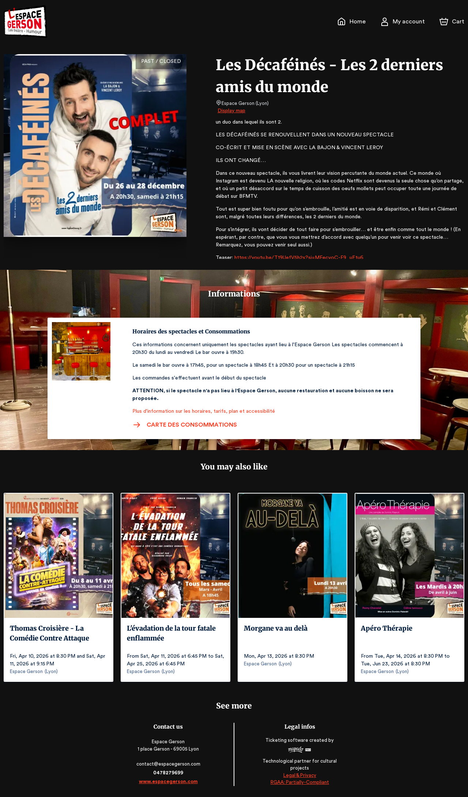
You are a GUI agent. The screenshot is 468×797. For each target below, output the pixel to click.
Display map (232, 111)
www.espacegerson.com (169, 781)
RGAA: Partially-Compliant (299, 782)
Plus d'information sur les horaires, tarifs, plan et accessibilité (201, 411)
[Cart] (452, 21)
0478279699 (169, 772)
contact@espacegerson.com (169, 764)
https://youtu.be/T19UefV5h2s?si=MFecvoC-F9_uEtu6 (295, 258)
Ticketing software (287, 740)
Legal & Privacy (299, 775)
